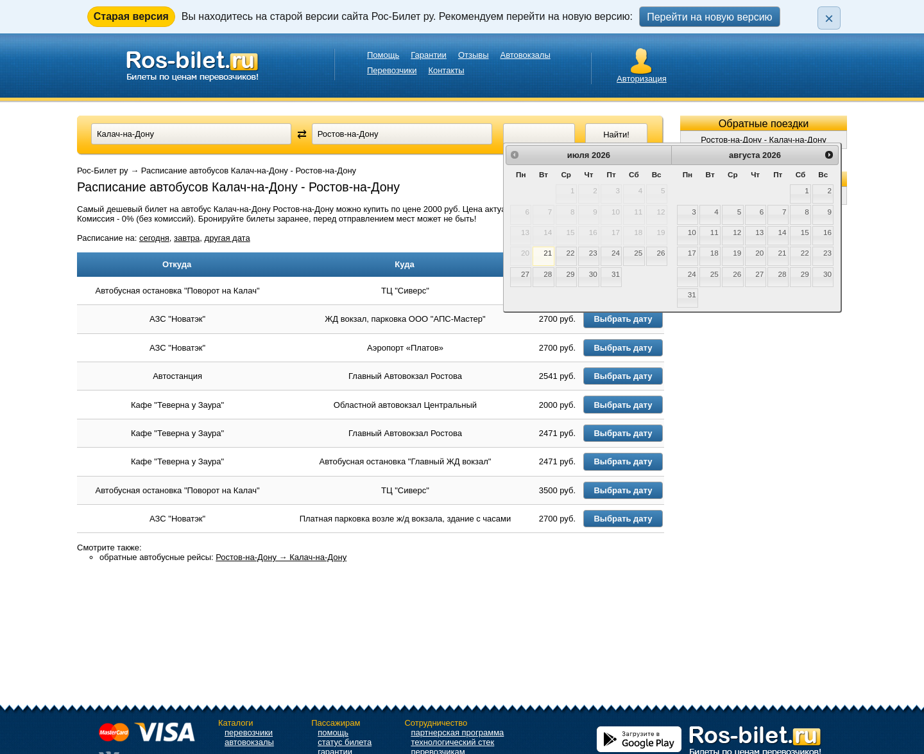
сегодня (154, 238)
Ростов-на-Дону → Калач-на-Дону (281, 644)
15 (805, 232)
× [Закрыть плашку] (829, 18)
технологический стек (452, 742)
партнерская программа (457, 732)
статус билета (345, 742)
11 (714, 232)
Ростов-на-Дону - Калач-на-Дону (763, 140)
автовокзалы (249, 742)
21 (547, 253)
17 (692, 253)
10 (692, 232)
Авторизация (642, 78)
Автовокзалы (526, 55)
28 (547, 274)
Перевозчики (391, 70)
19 (737, 253)
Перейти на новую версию (709, 17)
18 (714, 253)
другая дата (227, 238)
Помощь (383, 55)
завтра (187, 238)
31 (616, 274)
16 (827, 232)
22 (571, 253)
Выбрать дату (632, 333)
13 (759, 232)
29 (571, 274)
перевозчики (249, 732)
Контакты (446, 70)
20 (759, 253)
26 (660, 253)
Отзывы (473, 55)
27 (525, 274)
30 (593, 274)
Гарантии (429, 55)
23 (593, 253)
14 (782, 232)
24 (616, 253)
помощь (333, 732)
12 (737, 232)
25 (638, 253)
